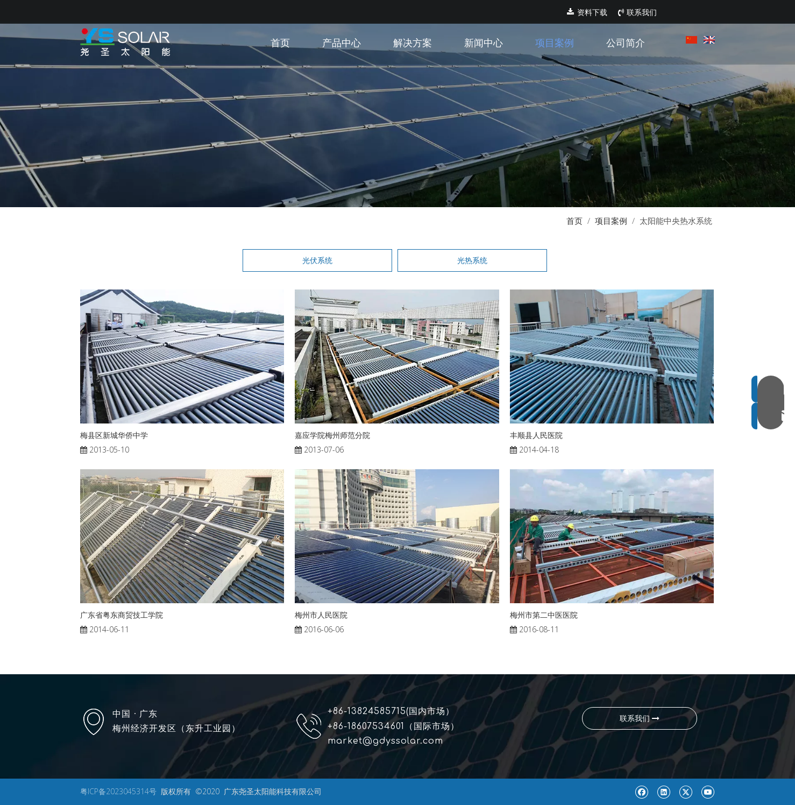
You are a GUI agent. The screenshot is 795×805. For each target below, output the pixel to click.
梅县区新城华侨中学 (114, 435)
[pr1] (397, 103)
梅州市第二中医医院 (544, 615)
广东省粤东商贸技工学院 (121, 615)
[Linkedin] (663, 792)
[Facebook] (641, 792)
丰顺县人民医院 (536, 435)
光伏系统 (317, 260)
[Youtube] (707, 792)
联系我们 (637, 12)
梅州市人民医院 (321, 615)
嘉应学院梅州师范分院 (332, 435)
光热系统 (472, 260)
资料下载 (587, 12)
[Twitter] (685, 792)
